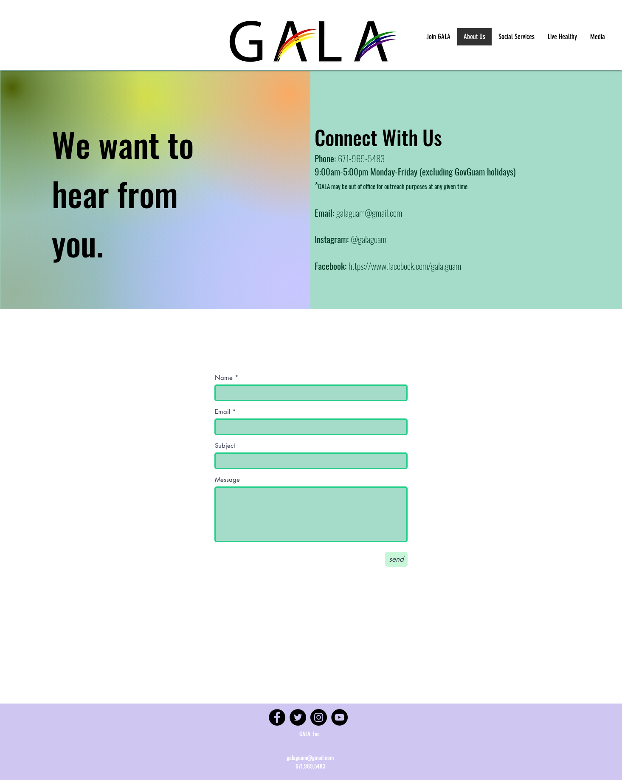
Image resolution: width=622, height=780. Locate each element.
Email (222, 411)
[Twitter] (298, 717)
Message (227, 479)
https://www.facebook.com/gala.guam (405, 265)
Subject (225, 445)
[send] (396, 559)
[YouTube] (339, 717)
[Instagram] (318, 717)
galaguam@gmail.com (369, 212)
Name (224, 377)
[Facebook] (277, 717)
